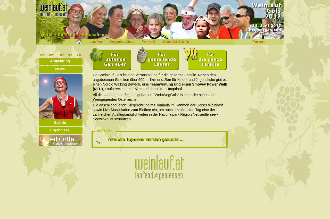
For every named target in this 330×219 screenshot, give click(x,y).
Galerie (60, 123)
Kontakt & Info (176, 41)
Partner (259, 41)
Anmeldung (60, 61)
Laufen (95, 41)
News (60, 69)
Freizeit (148, 41)
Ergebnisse (60, 130)
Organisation (122, 41)
